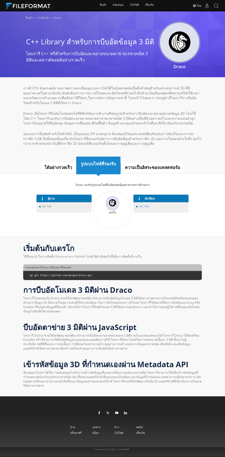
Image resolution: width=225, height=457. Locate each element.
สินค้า (102, 5)
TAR (146, 206)
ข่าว (117, 427)
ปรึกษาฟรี (67, 433)
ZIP (141, 206)
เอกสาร (93, 427)
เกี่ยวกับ (150, 5)
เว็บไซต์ (134, 5)
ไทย (196, 5)
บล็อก (92, 433)
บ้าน (64, 427)
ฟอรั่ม (145, 427)
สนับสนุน (117, 5)
